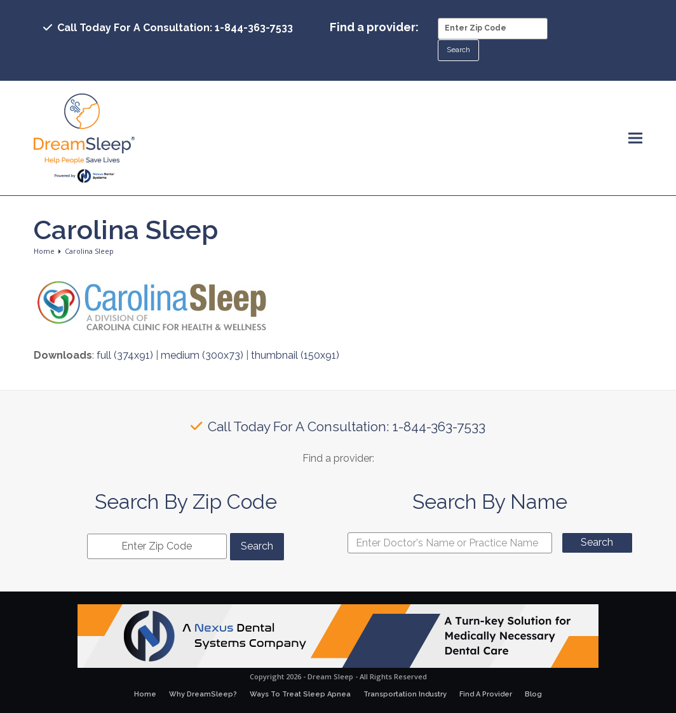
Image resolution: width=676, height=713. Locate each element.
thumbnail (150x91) (295, 355)
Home (145, 694)
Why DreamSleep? (203, 694)
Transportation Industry (405, 694)
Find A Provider (485, 694)
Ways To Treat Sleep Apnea (300, 694)
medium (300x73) (202, 355)
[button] (635, 138)
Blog (533, 694)
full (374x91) (125, 355)
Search (597, 542)
